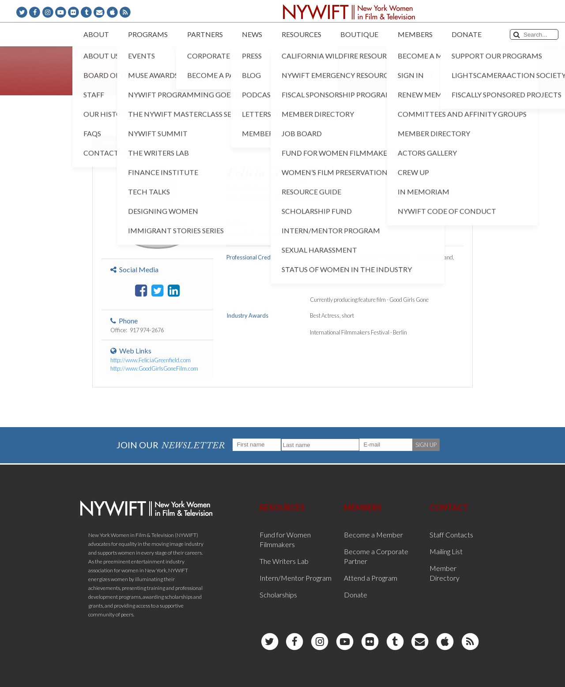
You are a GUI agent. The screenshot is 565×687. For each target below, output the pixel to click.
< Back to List (114, 142)
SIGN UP (426, 444)
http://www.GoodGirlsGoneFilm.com (154, 368)
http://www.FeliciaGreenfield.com (150, 360)
